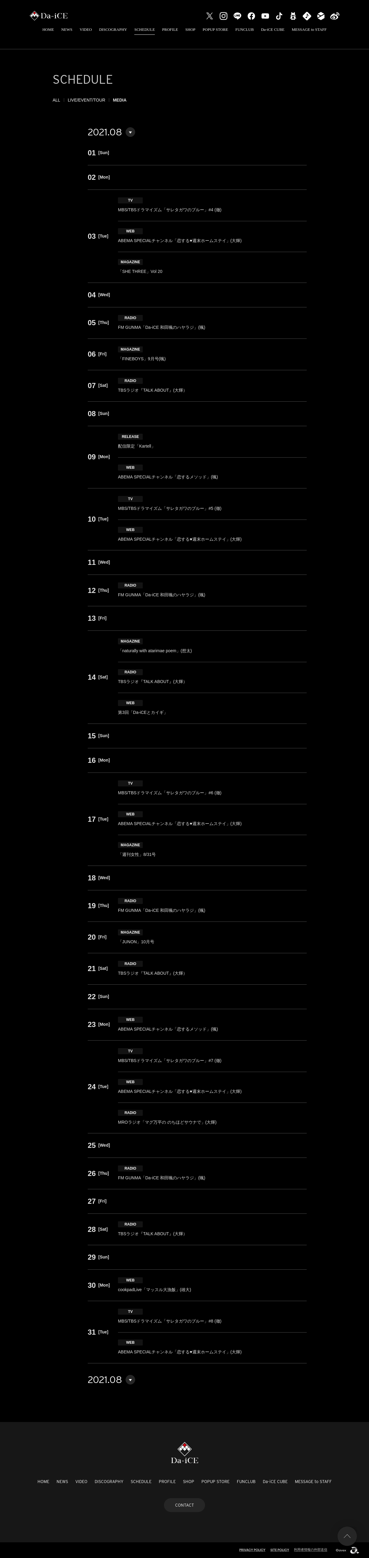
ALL (56, 100)
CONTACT (184, 1505)
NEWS (66, 29)
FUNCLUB (244, 29)
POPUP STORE (215, 29)
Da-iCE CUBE (273, 29)
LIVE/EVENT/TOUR (86, 100)
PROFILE (170, 29)
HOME (48, 29)
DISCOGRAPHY (113, 29)
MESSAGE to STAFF (309, 29)
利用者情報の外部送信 (310, 1549)
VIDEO (86, 29)
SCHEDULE (144, 29)
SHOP (190, 29)
